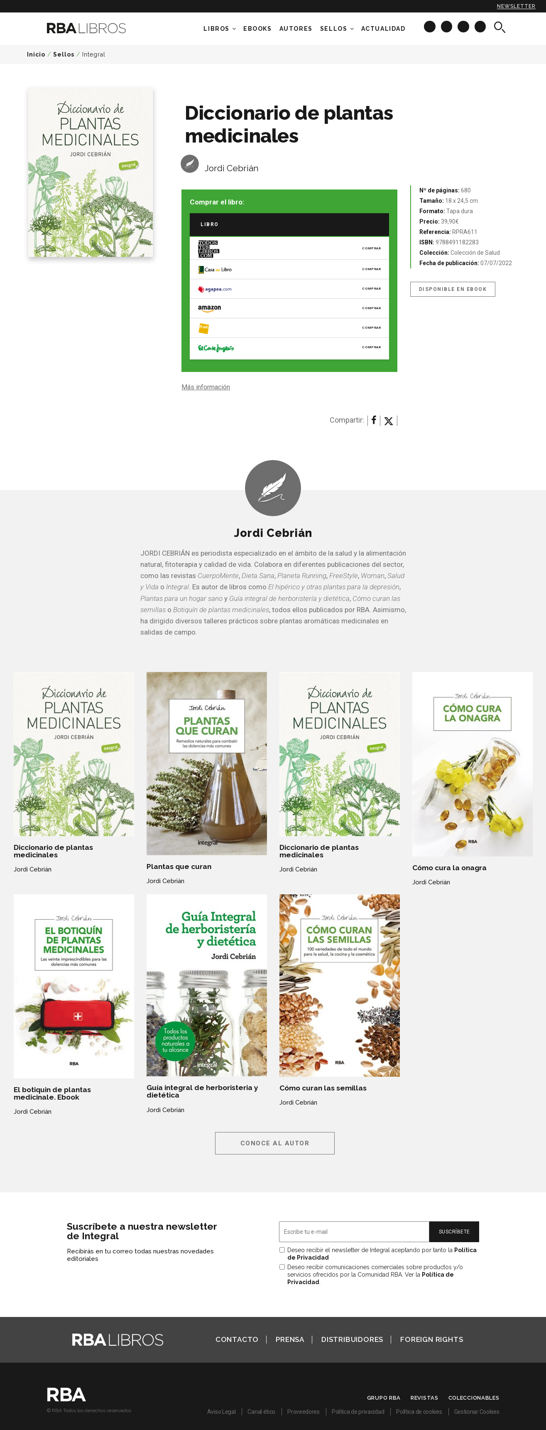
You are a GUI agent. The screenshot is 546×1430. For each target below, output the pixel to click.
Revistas (424, 1398)
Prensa (290, 1339)
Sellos (334, 28)
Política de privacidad (358, 1411)
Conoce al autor (275, 1143)
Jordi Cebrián (232, 168)
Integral (93, 54)
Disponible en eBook (453, 289)
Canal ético (261, 1411)
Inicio (36, 54)
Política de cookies (419, 1411)
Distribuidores (352, 1339)
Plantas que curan (179, 866)
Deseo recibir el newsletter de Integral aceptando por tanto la (382, 1254)
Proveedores (303, 1411)
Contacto (237, 1339)
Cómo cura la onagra (449, 868)
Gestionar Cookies (476, 1411)
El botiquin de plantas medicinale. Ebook (52, 1093)
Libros (216, 28)
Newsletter (516, 6)
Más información (205, 387)
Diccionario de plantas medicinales (53, 851)
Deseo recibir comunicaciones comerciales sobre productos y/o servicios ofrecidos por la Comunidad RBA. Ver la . (375, 1274)
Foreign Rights (431, 1339)
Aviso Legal (221, 1411)
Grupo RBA (384, 1398)
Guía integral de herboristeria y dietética (202, 1091)
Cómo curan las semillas (323, 1088)
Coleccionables (473, 1398)
